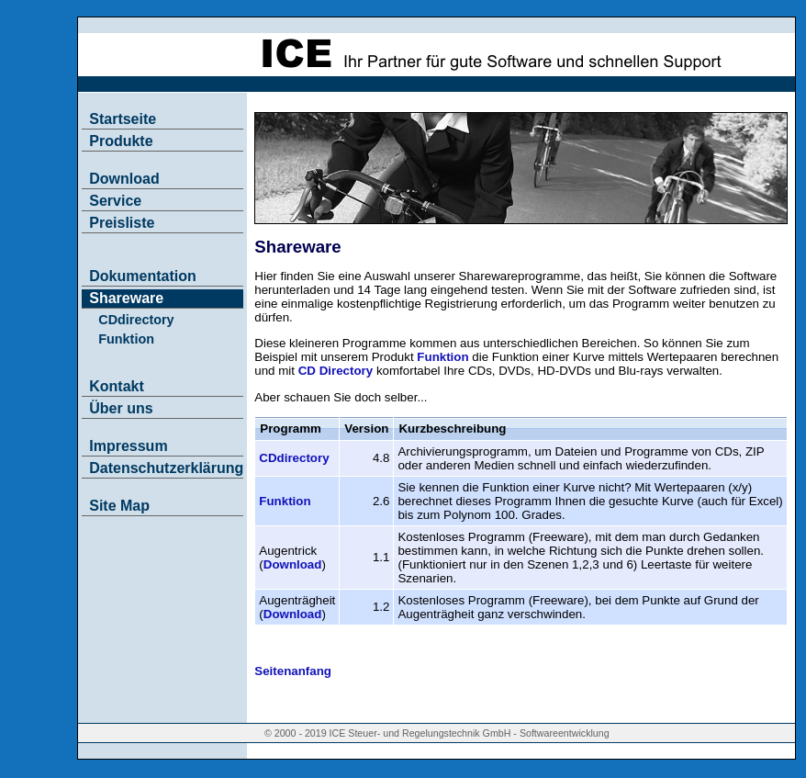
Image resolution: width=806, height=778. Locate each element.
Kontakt (116, 386)
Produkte (120, 141)
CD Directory (335, 371)
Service (115, 201)
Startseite (122, 119)
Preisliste (121, 223)
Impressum (128, 446)
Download (124, 178)
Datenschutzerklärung (166, 468)
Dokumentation (142, 276)
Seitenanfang (292, 671)
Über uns (120, 408)
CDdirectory (136, 319)
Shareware (126, 298)
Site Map (119, 505)
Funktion (126, 339)
